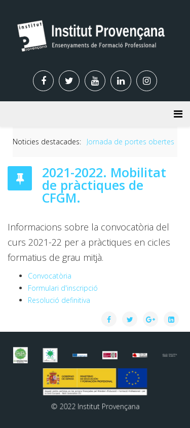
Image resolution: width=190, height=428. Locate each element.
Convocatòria (49, 276)
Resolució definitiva (59, 300)
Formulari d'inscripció (63, 288)
